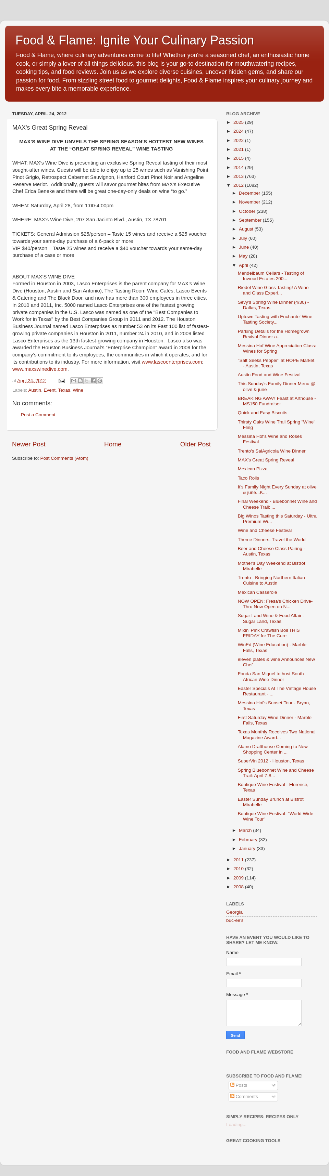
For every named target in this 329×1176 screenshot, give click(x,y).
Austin (34, 390)
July (243, 238)
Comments (244, 1096)
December (250, 193)
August (247, 229)
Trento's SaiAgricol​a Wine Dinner (272, 451)
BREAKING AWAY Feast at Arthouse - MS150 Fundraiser (277, 401)
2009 (239, 877)
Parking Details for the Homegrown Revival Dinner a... (273, 334)
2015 (239, 158)
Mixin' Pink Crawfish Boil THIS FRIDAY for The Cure (269, 633)
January (248, 848)
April (244, 265)
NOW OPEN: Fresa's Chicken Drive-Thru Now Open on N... (275, 604)
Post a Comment (38, 414)
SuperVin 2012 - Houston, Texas (271, 760)
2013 (239, 176)
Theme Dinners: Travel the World (272, 539)
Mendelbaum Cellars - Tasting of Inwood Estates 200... (271, 276)
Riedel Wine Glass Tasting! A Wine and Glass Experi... (273, 290)
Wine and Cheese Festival (265, 530)
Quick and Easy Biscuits (263, 412)
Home (112, 444)
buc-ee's (235, 920)
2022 (239, 140)
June (244, 247)
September (251, 220)
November (250, 202)
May (244, 256)
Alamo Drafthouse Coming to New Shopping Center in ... (273, 749)
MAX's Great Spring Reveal (266, 459)
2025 (239, 122)
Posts (238, 1085)
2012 (239, 185)
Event (50, 390)
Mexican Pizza (253, 468)
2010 (239, 868)
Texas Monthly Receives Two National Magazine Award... (277, 734)
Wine (78, 390)
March (246, 830)
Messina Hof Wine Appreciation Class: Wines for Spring (277, 348)
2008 (239, 886)
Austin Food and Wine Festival (269, 374)
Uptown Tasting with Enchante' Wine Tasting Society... (275, 319)
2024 (239, 131)
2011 (239, 859)
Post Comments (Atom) (64, 458)
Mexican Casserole (257, 592)
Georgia (234, 912)
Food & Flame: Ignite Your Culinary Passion (134, 40)
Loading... (236, 1124)
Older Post (195, 444)
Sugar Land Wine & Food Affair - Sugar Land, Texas (271, 618)
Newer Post (29, 444)
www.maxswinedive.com (40, 369)
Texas (64, 390)
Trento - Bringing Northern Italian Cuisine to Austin (271, 580)
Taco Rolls (248, 478)
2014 (239, 167)
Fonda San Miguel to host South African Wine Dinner (271, 676)
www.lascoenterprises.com (172, 362)
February (249, 839)
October (248, 211)
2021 (239, 149)
